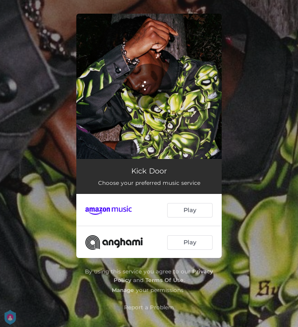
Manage (123, 290)
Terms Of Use (164, 280)
